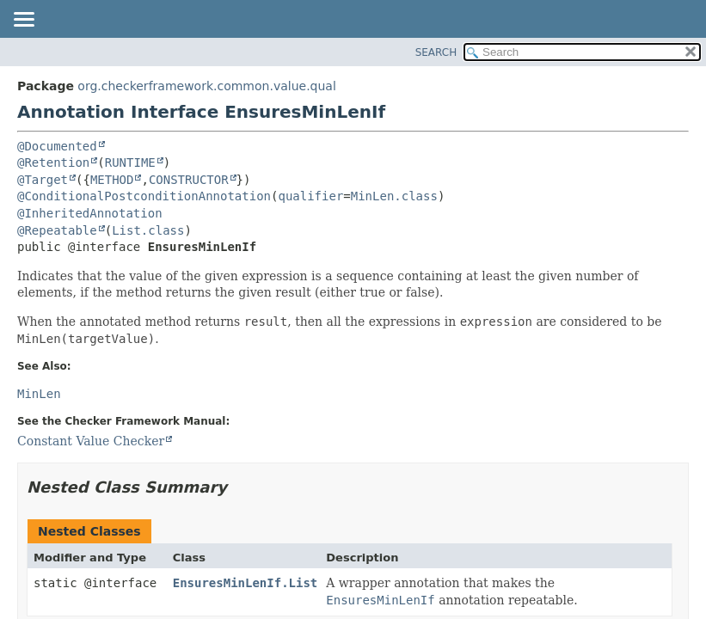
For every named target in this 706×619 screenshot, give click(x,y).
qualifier (310, 196)
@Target (42, 180)
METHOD (112, 180)
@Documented (57, 146)
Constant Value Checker (90, 441)
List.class (148, 230)
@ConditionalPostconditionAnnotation (144, 196)
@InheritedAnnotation (90, 213)
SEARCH (436, 52)
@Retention (53, 162)
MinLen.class (394, 196)
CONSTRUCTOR (189, 180)
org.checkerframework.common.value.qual (206, 86)
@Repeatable (57, 230)
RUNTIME (130, 162)
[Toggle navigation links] (23, 21)
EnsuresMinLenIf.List (245, 583)
